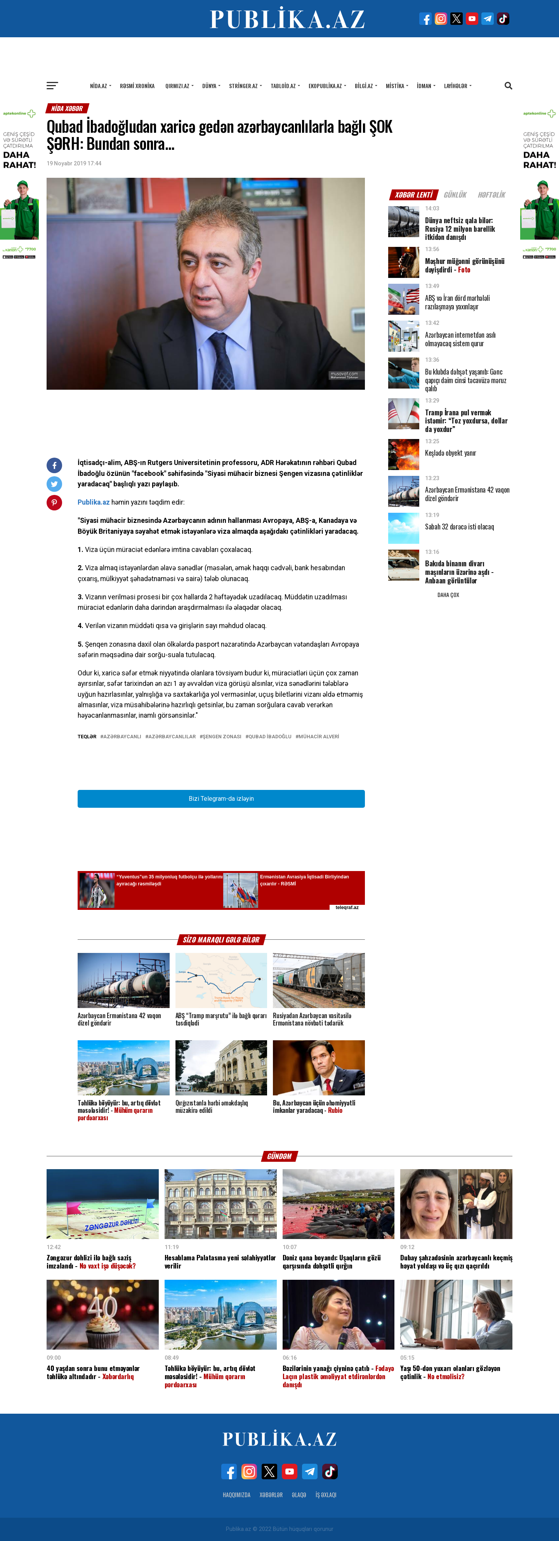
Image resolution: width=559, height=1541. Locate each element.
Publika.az (94, 502)
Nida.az (98, 86)
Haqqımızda (236, 1495)
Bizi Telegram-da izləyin (221, 798)
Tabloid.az (283, 86)
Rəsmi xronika (137, 86)
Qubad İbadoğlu (270, 736)
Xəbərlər (271, 1495)
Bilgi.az (364, 86)
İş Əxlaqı (326, 1495)
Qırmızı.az (177, 86)
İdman (424, 86)
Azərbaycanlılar (172, 736)
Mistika (395, 86)
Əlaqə (299, 1495)
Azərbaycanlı (122, 736)
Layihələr (455, 86)
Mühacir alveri (319, 736)
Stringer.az (243, 86)
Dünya (209, 86)
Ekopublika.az (325, 86)
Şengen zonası (222, 736)
